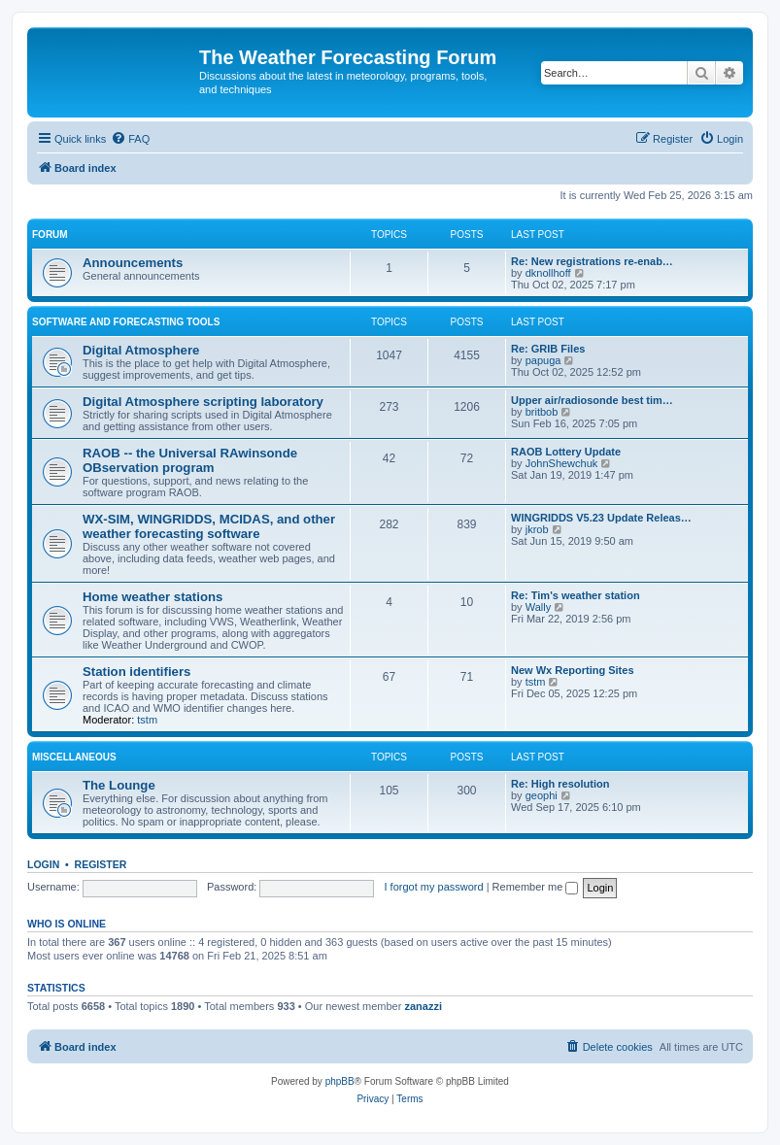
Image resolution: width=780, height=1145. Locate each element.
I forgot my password (434, 886)
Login (43, 864)
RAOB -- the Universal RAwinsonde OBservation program (190, 460)
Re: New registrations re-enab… (592, 261)
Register (101, 864)
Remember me (535, 886)
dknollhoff (548, 273)
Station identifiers (136, 671)
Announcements (133, 262)
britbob (542, 412)
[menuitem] (130, 139)
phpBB (340, 1081)
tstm (147, 719)
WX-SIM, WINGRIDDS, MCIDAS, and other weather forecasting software (209, 526)
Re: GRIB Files (548, 348)
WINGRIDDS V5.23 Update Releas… (601, 517)
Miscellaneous (74, 757)
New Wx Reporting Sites (572, 670)
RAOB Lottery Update (566, 451)
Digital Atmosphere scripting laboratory (203, 401)
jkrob (537, 529)
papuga (543, 360)
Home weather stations (152, 596)
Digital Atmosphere (141, 350)
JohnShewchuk (562, 463)
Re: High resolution (560, 784)
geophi (542, 795)
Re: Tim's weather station (575, 595)
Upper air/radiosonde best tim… (592, 400)
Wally (538, 607)
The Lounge (119, 785)
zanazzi (423, 1006)
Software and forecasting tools (126, 322)
